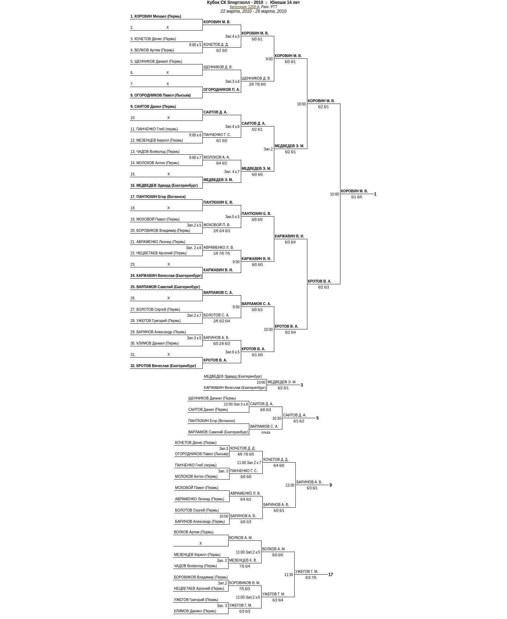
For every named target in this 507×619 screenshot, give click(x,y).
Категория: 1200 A (244, 7)
